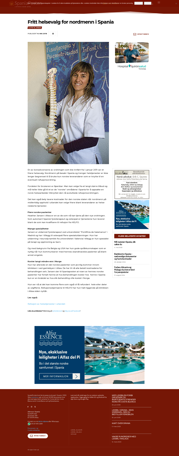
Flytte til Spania (35, 28)
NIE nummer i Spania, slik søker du (125, 243)
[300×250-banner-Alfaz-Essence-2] (131, 214)
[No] (176, 3)
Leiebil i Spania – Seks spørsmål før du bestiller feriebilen (123, 412)
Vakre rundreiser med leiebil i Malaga (124, 438)
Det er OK (138, 3)
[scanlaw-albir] (131, 184)
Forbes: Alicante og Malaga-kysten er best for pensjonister (124, 269)
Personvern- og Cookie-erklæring (33, 429)
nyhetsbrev (35, 397)
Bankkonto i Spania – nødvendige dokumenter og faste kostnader (125, 256)
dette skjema (43, 421)
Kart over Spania (121, 423)
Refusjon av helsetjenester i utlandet (46, 304)
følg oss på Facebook (72, 311)
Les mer (147, 3)
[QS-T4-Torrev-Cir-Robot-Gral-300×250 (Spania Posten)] (131, 56)
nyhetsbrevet (57, 311)
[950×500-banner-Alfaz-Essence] (89, 355)
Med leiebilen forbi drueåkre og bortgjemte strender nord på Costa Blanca (124, 398)
